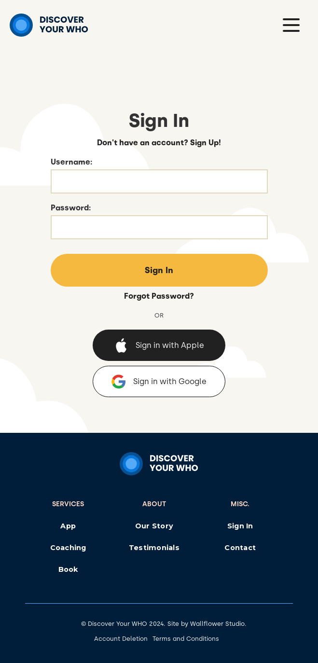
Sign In (240, 526)
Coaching (68, 547)
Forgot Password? (159, 296)
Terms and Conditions (185, 638)
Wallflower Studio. (218, 623)
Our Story (154, 526)
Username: (71, 161)
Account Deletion (121, 638)
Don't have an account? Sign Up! (159, 142)
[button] (291, 25)
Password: (71, 207)
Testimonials (154, 547)
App (68, 526)
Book (68, 569)
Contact (240, 547)
